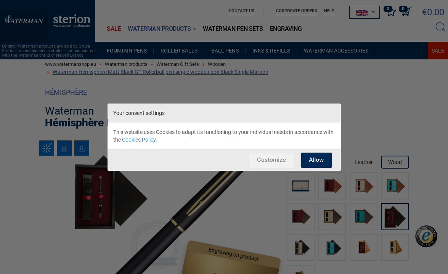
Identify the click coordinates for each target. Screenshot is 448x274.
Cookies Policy (139, 140)
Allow (316, 159)
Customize (271, 159)
